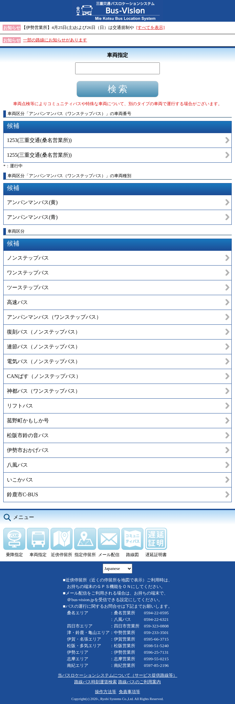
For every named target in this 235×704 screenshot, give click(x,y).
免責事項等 (129, 691)
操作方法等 (105, 691)
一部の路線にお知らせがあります (55, 39)
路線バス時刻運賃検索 (95, 681)
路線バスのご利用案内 (139, 681)
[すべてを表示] (150, 27)
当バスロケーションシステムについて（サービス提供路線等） (117, 675)
